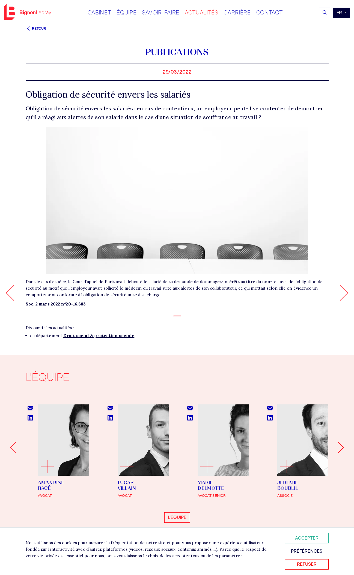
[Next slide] (338, 447)
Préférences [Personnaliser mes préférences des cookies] (306, 551)
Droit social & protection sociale (98, 335)
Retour (36, 28)
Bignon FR (27, 12)
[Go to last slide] (16, 447)
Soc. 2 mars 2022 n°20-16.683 (56, 304)
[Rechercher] (324, 13)
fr (340, 12)
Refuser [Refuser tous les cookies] (307, 564)
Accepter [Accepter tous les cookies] (307, 538)
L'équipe (177, 517)
